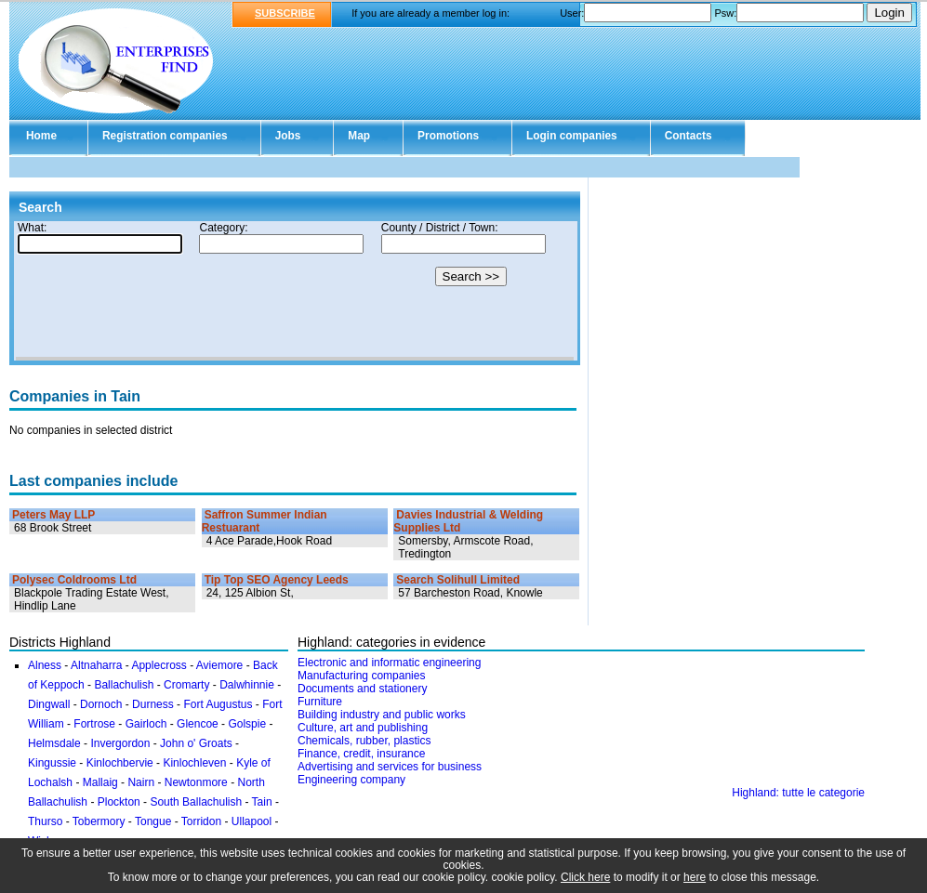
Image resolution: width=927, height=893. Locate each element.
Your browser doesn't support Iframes (295, 291)
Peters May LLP (53, 514)
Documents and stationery (362, 688)
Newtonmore (196, 782)
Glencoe (198, 723)
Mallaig (100, 782)
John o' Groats (196, 743)
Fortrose (94, 723)
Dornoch (101, 704)
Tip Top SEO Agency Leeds (277, 579)
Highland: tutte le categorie (798, 792)
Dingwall (49, 704)
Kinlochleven (194, 762)
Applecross (158, 665)
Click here (585, 877)
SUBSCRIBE (285, 13)
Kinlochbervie (119, 762)
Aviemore (219, 665)
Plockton (119, 801)
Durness (153, 704)
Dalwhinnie (246, 684)
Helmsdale (54, 743)
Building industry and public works (382, 714)
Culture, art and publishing (363, 727)
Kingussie (52, 762)
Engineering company (351, 779)
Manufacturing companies (361, 675)
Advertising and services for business (390, 766)
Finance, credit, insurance (361, 753)
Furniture (320, 701)
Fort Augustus (217, 704)
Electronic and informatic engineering (389, 662)
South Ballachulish (196, 801)
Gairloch (146, 723)
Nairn (140, 782)
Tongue (153, 821)
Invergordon (120, 743)
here (694, 877)
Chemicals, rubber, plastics (364, 740)
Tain (262, 801)
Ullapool (251, 821)
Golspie (247, 723)
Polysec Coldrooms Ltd (74, 579)
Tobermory (99, 821)
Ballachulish (123, 684)
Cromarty (186, 684)
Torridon (201, 821)
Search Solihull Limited (458, 579)
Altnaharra (96, 665)
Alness (44, 665)
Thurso (45, 821)
